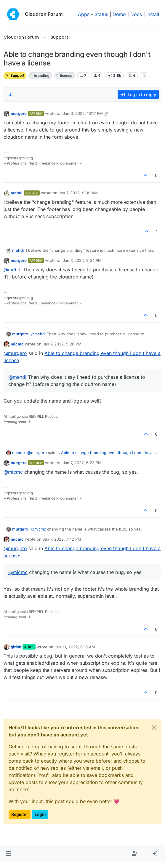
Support (14, 75)
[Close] (154, 727)
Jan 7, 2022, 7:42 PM (62, 539)
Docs (136, 14)
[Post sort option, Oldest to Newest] (11, 94)
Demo (119, 14)
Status (101, 14)
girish (16, 646)
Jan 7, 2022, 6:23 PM (82, 462)
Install (152, 14)
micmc (17, 344)
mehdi (17, 192)
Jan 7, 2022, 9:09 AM (78, 192)
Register (19, 814)
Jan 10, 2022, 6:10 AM (75, 646)
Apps (83, 14)
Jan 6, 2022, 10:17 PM (83, 113)
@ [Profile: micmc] (13, 472)
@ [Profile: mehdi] (13, 270)
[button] (8, 854)
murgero (19, 113)
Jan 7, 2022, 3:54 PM (82, 260)
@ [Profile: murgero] (15, 353)
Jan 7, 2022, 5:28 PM (62, 344)
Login (40, 814)
